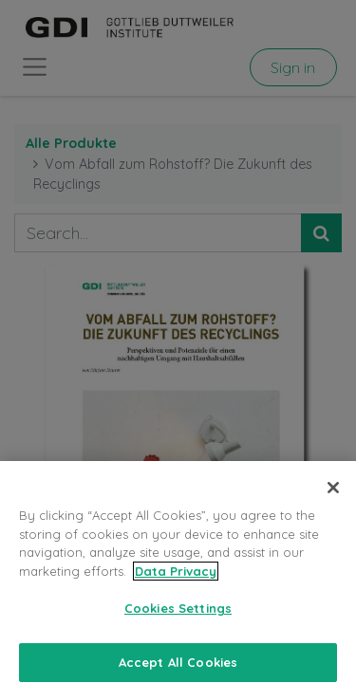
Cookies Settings (178, 615)
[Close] (333, 495)
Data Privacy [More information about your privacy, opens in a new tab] (175, 577)
